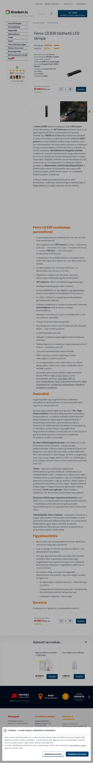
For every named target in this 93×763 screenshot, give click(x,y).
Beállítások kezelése (53, 754)
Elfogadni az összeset (77, 754)
